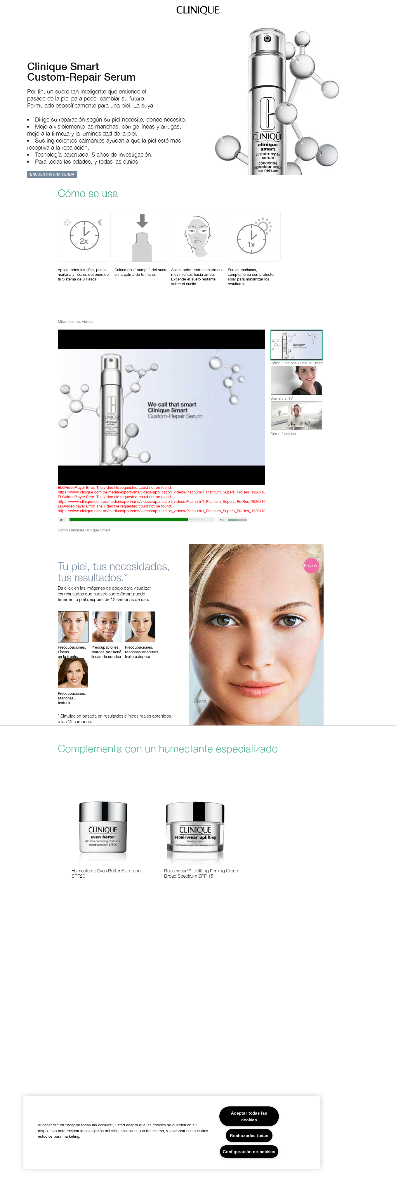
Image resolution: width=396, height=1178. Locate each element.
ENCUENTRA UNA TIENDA (52, 174)
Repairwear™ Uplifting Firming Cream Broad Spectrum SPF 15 (201, 873)
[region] (171, 1132)
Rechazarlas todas (249, 1135)
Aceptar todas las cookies (249, 1116)
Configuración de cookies (249, 1151)
